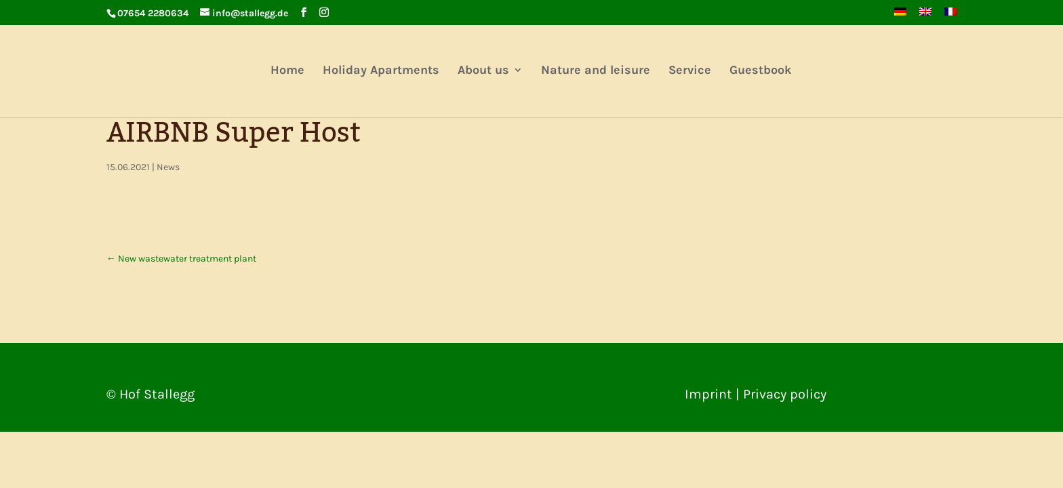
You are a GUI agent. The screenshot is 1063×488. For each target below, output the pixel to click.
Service (689, 71)
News (168, 167)
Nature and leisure (595, 71)
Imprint (708, 394)
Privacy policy (784, 394)
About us (483, 71)
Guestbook (760, 71)
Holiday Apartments (381, 71)
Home (287, 71)
